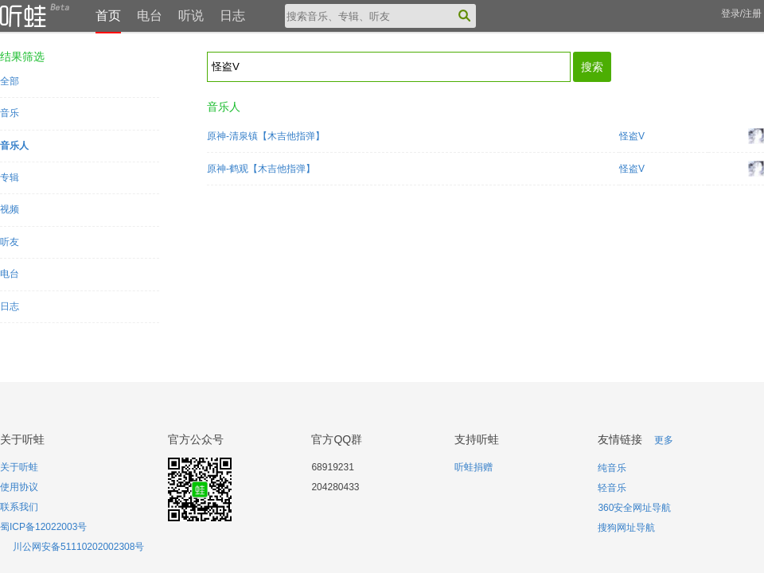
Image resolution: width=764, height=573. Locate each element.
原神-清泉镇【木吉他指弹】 (266, 136)
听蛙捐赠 (473, 467)
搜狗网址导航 (626, 527)
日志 (232, 15)
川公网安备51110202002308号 (78, 546)
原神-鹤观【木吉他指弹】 (261, 168)
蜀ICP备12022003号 (43, 526)
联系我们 (19, 507)
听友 (9, 242)
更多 (663, 440)
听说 (191, 15)
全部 (9, 81)
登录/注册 (741, 13)
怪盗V (632, 136)
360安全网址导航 (634, 507)
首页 (108, 15)
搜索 (592, 66)
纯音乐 (612, 468)
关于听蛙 (19, 467)
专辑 (9, 177)
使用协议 (19, 487)
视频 (9, 209)
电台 (149, 15)
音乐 (9, 113)
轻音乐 (612, 487)
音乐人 (14, 145)
